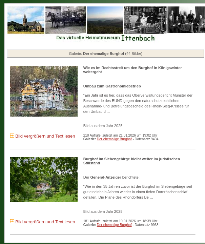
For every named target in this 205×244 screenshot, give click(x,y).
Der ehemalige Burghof (114, 139)
